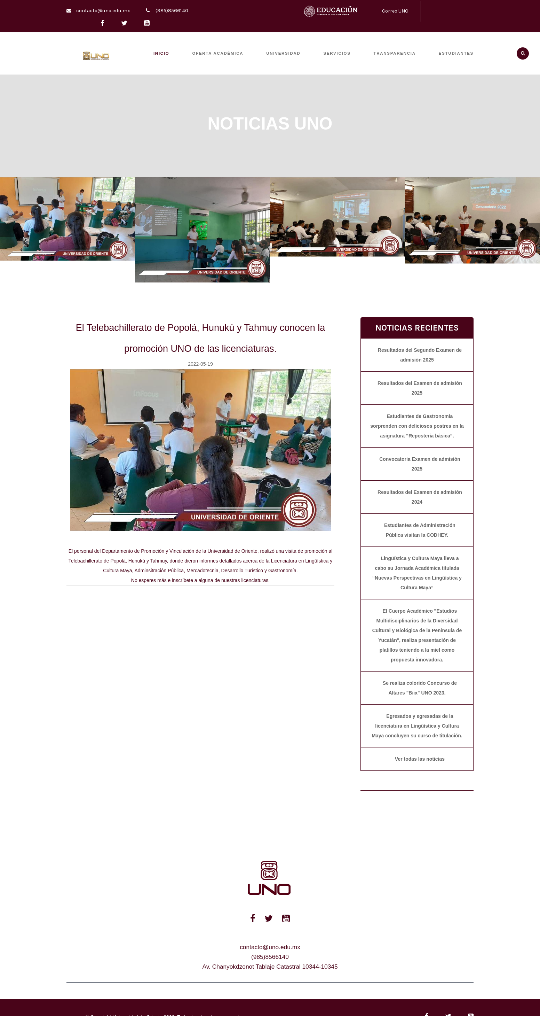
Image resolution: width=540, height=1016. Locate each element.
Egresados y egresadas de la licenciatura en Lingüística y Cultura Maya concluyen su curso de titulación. (417, 725)
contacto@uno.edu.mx (103, 10)
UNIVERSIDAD (283, 53)
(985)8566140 (172, 10)
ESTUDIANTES (456, 53)
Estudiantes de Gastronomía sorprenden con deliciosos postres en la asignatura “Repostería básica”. (416, 426)
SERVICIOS (337, 53)
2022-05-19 (200, 364)
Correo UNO (395, 11)
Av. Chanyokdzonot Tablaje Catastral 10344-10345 (270, 966)
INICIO (161, 53)
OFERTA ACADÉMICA (218, 53)
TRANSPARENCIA (395, 53)
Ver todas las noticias (420, 759)
